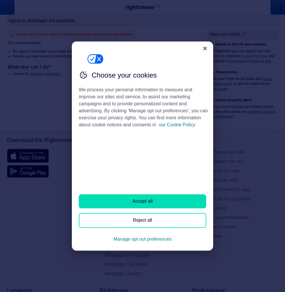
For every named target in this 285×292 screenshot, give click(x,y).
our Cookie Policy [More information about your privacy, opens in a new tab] (177, 124)
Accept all (142, 201)
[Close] (205, 48)
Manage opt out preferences (142, 239)
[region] (142, 146)
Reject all (142, 220)
